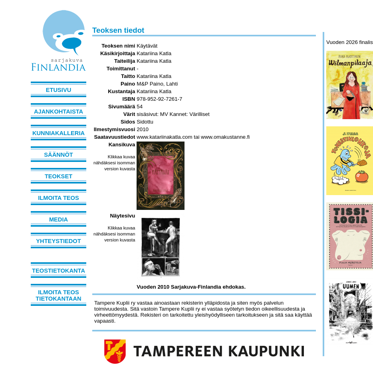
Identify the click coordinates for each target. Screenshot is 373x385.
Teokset (58, 176)
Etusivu (58, 90)
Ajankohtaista (58, 111)
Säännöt (58, 155)
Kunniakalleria (58, 133)
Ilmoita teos (58, 198)
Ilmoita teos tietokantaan (58, 295)
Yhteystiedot (58, 241)
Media (58, 219)
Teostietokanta (58, 270)
